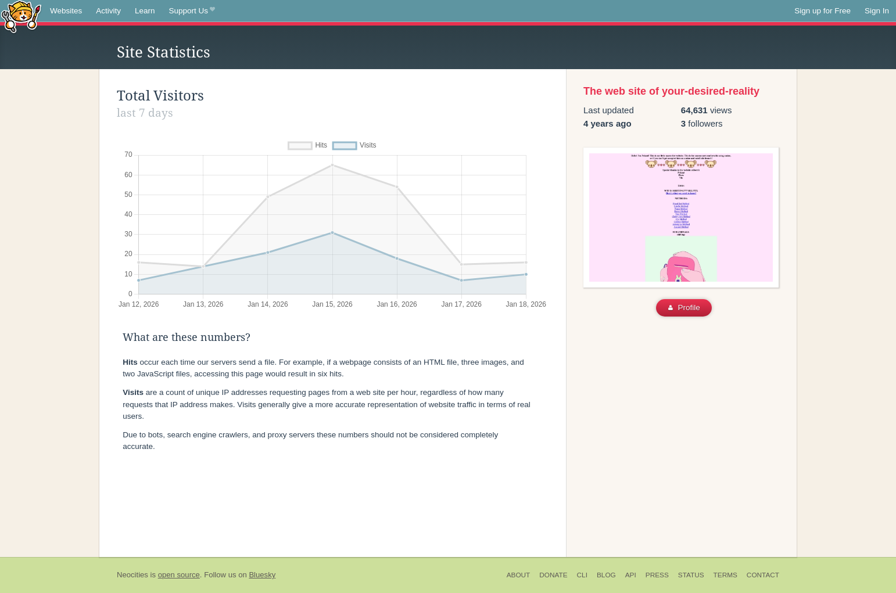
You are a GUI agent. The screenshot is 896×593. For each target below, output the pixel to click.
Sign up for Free (822, 10)
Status (691, 575)
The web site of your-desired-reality (671, 91)
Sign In (877, 10)
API (630, 575)
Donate (553, 575)
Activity (108, 10)
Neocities (132, 574)
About (519, 575)
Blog (606, 575)
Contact (763, 575)
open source (179, 574)
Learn (145, 10)
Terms (725, 575)
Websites (66, 10)
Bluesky (262, 574)
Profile (684, 307)
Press (657, 575)
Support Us (192, 11)
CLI (582, 575)
